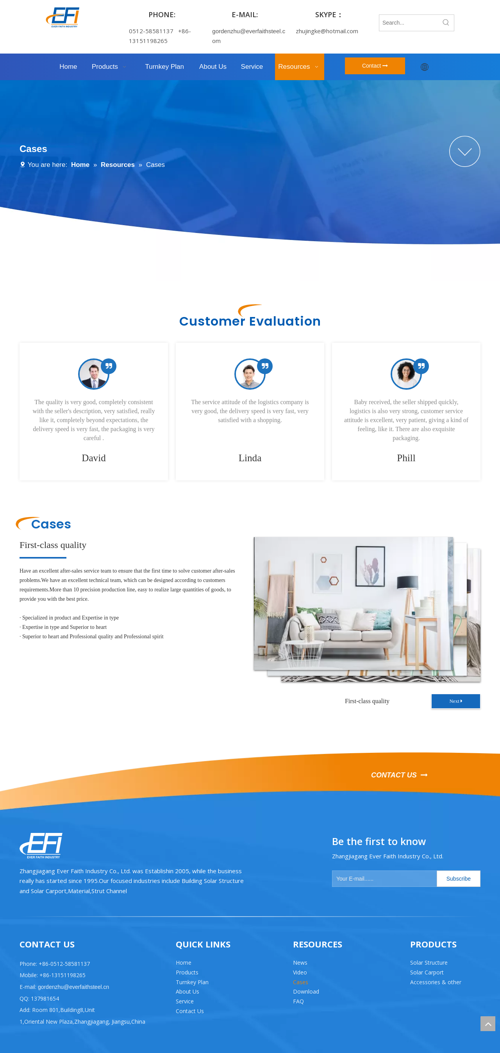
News (300, 962)
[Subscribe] (458, 878)
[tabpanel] (94, 411)
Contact (375, 66)
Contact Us (190, 1011)
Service (185, 1001)
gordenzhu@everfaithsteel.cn (72, 987)
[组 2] (464, 151)
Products (187, 972)
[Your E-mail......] (382, 878)
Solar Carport (427, 972)
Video (300, 972)
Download (306, 991)
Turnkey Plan (192, 982)
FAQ (298, 1001)
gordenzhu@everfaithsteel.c (248, 31)
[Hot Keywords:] (446, 23)
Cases (300, 982)
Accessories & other (435, 982)
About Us (187, 991)
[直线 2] (250, 916)
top (487, 1023)
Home (183, 962)
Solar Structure (429, 962)
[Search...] (408, 23)
